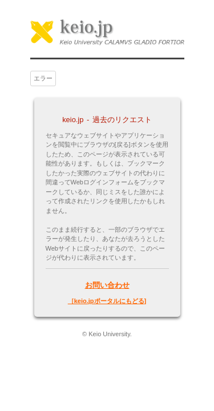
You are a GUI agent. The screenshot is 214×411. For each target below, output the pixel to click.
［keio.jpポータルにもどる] (107, 300)
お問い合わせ (107, 285)
